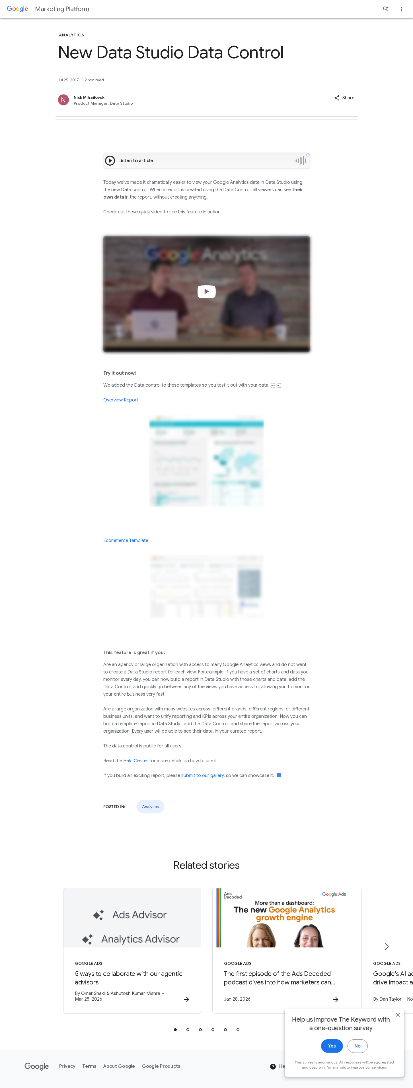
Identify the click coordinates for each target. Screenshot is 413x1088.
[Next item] (386, 946)
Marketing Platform (62, 9)
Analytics (150, 806)
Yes (329, 1071)
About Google (119, 1066)
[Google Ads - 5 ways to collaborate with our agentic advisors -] (132, 950)
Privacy (67, 1066)
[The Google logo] (36, 1066)
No (355, 1071)
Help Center (135, 761)
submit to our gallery (202, 775)
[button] (344, 98)
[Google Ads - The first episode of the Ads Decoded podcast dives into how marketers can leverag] (281, 950)
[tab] (175, 1029)
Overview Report (120, 400)
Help (279, 1066)
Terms (89, 1066)
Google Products (161, 1066)
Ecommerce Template (125, 540)
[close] (395, 1039)
